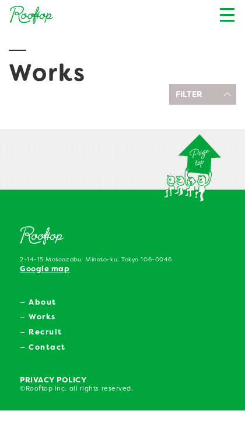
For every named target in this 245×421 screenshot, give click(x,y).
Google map (44, 269)
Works (42, 317)
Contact (47, 347)
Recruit (45, 332)
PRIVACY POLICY (53, 380)
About (43, 302)
